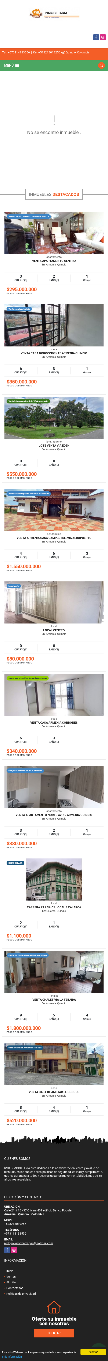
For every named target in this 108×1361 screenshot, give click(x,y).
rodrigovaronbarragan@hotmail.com (28, 1243)
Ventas (11, 1276)
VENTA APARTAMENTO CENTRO (54, 261)
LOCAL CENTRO (54, 630)
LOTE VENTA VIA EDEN (54, 445)
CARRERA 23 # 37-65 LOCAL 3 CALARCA (54, 907)
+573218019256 (49, 52)
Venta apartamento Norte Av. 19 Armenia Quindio (54, 815)
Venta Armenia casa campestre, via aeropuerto (54, 538)
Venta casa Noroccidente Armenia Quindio (54, 353)
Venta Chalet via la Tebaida (54, 999)
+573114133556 (19, 52)
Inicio (9, 1271)
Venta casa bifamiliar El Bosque (54, 1092)
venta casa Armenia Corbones (54, 722)
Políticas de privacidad (21, 1293)
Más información (12, 1357)
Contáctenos (14, 1288)
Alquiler (11, 1282)
